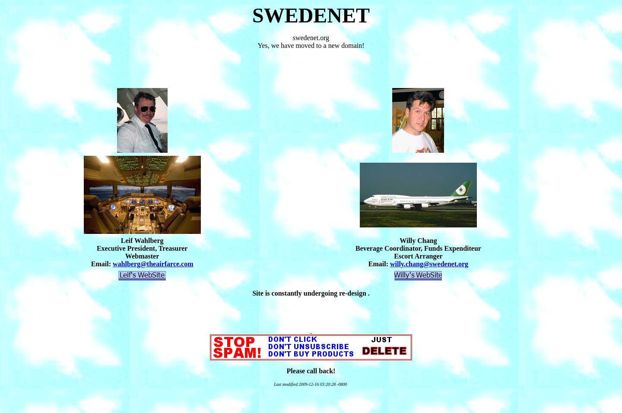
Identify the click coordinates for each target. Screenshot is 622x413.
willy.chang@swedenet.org (429, 264)
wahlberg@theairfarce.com (153, 264)
